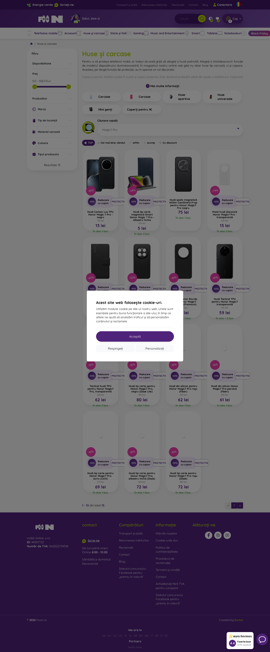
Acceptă (135, 336)
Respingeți (115, 348)
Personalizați (154, 348)
